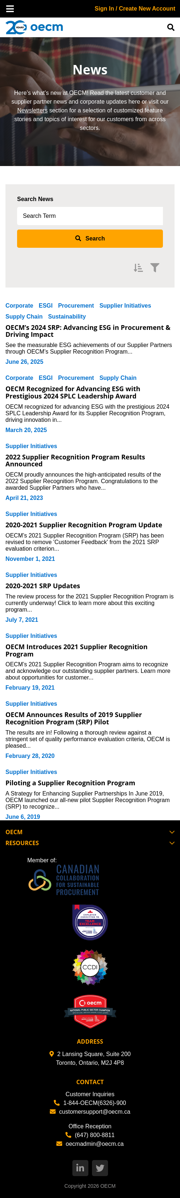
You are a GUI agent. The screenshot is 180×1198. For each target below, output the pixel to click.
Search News (35, 199)
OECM (108, 1186)
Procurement (76, 306)
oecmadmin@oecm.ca (90, 1144)
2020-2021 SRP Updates (42, 585)
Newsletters (32, 110)
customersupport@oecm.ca (90, 1112)
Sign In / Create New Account (135, 8)
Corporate (19, 306)
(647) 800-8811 (90, 1135)
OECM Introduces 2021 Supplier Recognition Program (76, 650)
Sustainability (67, 316)
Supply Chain (24, 316)
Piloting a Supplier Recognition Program (70, 782)
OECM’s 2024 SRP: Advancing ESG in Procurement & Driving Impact (88, 331)
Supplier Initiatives (125, 306)
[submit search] (90, 239)
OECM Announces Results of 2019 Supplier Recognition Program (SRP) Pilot (73, 718)
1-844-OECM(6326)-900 (90, 1103)
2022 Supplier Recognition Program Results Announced (75, 460)
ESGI (45, 306)
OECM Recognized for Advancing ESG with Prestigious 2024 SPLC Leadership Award (72, 392)
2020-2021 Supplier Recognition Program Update (83, 524)
